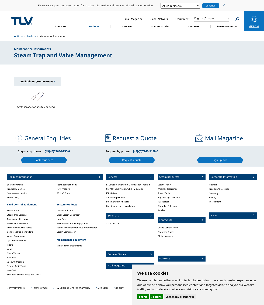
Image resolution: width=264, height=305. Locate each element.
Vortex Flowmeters (16, 236)
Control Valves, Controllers (20, 231)
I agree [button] (143, 296)
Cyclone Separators (16, 240)
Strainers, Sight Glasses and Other (23, 274)
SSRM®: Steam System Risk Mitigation (124, 188)
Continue (211, 5)
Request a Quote (166, 232)
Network (213, 184)
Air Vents (11, 257)
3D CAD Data (63, 193)
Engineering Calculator (169, 197)
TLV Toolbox (163, 201)
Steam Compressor (66, 231)
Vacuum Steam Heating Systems (72, 223)
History (212, 197)
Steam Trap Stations (17, 214)
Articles (161, 210)
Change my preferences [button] (179, 296)
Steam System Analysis (117, 201)
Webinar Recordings (167, 188)
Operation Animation (17, 193)
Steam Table (164, 193)
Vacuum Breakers (15, 261)
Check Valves (13, 253)
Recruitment (215, 201)
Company (213, 193)
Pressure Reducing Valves (19, 227)
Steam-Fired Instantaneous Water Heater (77, 227)
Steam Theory (164, 184)
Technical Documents (67, 184)
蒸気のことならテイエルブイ (22, 21)
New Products (63, 188)
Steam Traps (13, 210)
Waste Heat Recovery (17, 223)
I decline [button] (156, 296)
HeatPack (61, 219)
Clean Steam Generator (68, 214)
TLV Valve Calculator (168, 206)
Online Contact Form (168, 227)
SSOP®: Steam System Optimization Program (128, 184)
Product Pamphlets (16, 188)
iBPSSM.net (111, 193)
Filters (10, 244)
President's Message (219, 188)
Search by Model (15, 184)
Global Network (165, 236)
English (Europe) (204, 18)
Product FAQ (13, 197)
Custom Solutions (65, 210)
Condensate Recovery (17, 219)
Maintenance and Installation (120, 206)
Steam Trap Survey (115, 197)
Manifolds (12, 270)
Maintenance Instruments (69, 245)
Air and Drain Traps (16, 266)
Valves (10, 249)
